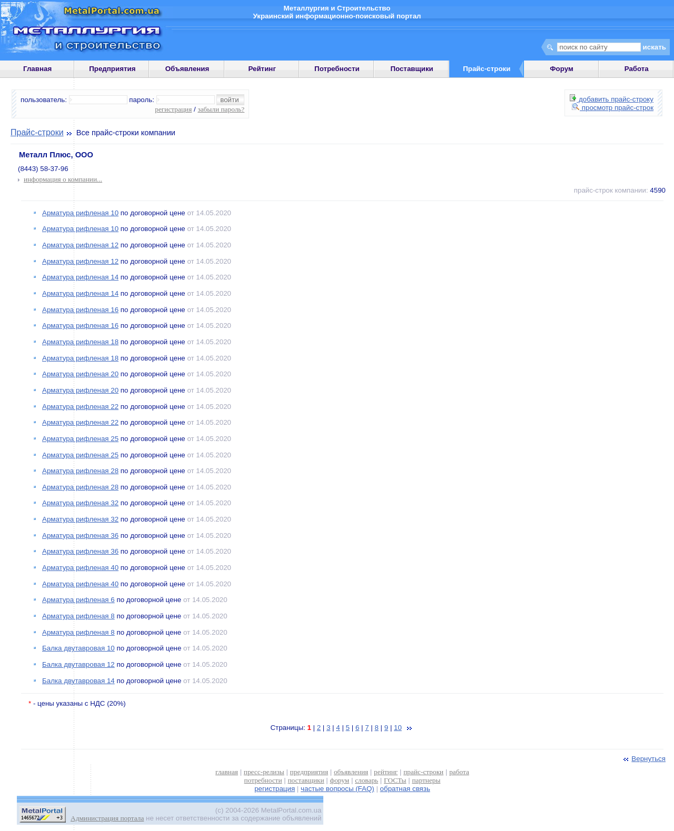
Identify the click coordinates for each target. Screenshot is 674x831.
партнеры (426, 780)
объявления (351, 772)
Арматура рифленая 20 (80, 374)
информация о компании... (63, 179)
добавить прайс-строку (611, 99)
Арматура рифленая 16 (80, 310)
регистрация (173, 109)
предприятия (309, 772)
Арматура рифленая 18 (80, 342)
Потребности (337, 69)
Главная (37, 69)
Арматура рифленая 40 (80, 568)
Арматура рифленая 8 (78, 616)
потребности (263, 780)
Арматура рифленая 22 (80, 407)
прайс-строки (423, 772)
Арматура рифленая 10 (80, 213)
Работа (637, 69)
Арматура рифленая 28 (80, 471)
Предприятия (112, 69)
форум (340, 780)
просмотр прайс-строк (612, 108)
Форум (561, 69)
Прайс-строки (37, 132)
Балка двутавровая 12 (78, 664)
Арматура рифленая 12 (80, 245)
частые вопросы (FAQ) (337, 789)
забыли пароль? (220, 109)
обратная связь (405, 789)
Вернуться (643, 759)
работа (459, 772)
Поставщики (411, 69)
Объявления (187, 69)
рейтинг (386, 772)
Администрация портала (107, 818)
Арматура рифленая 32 (80, 503)
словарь (366, 780)
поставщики (306, 780)
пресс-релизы (264, 772)
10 (398, 728)
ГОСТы (395, 780)
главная (226, 772)
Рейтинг (262, 69)
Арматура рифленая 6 (78, 600)
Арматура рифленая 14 (80, 277)
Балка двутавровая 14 (78, 681)
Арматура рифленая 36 (80, 535)
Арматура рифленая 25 (80, 439)
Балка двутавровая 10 (78, 648)
